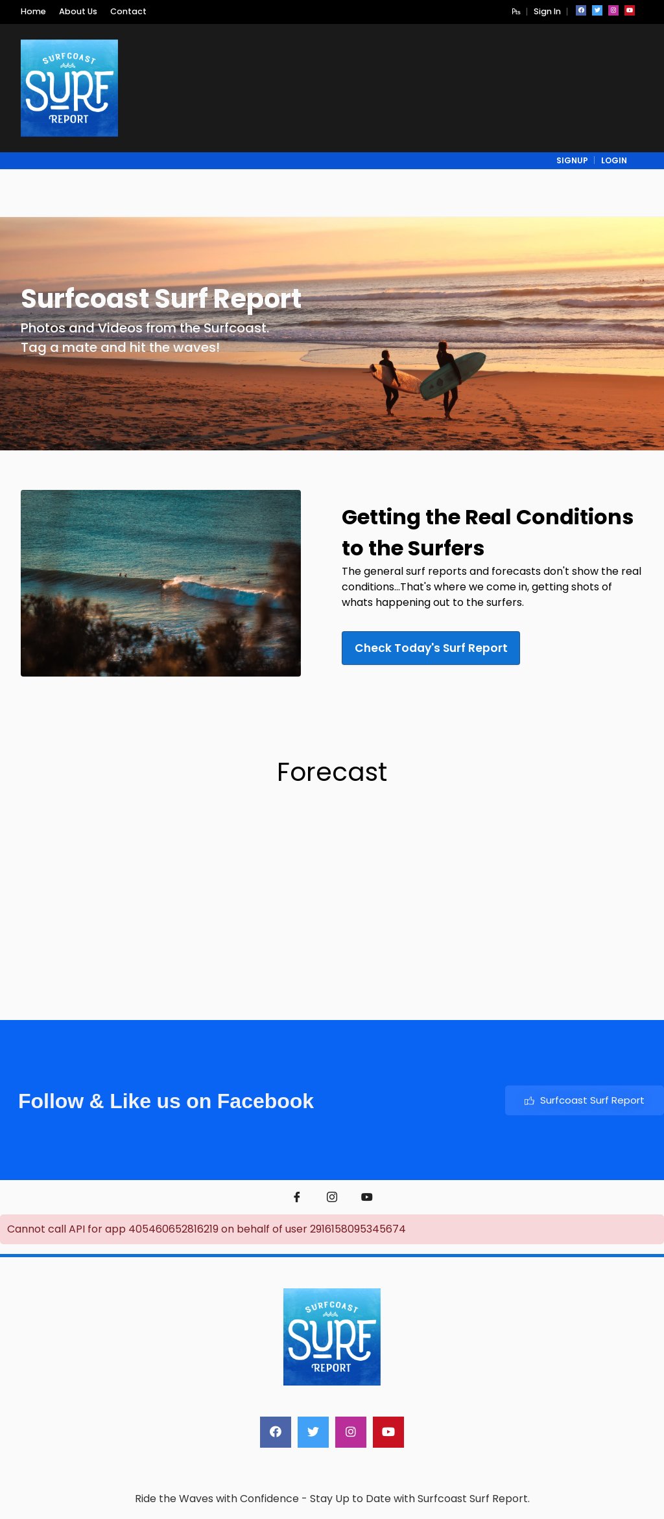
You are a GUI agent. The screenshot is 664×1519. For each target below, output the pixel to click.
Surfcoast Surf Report (585, 1100)
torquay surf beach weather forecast (560, 975)
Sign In (547, 11)
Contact (128, 11)
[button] (516, 11)
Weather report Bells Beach (101, 975)
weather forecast (331, 975)
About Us (78, 11)
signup (572, 160)
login (614, 160)
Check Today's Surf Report (440, 648)
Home (33, 11)
